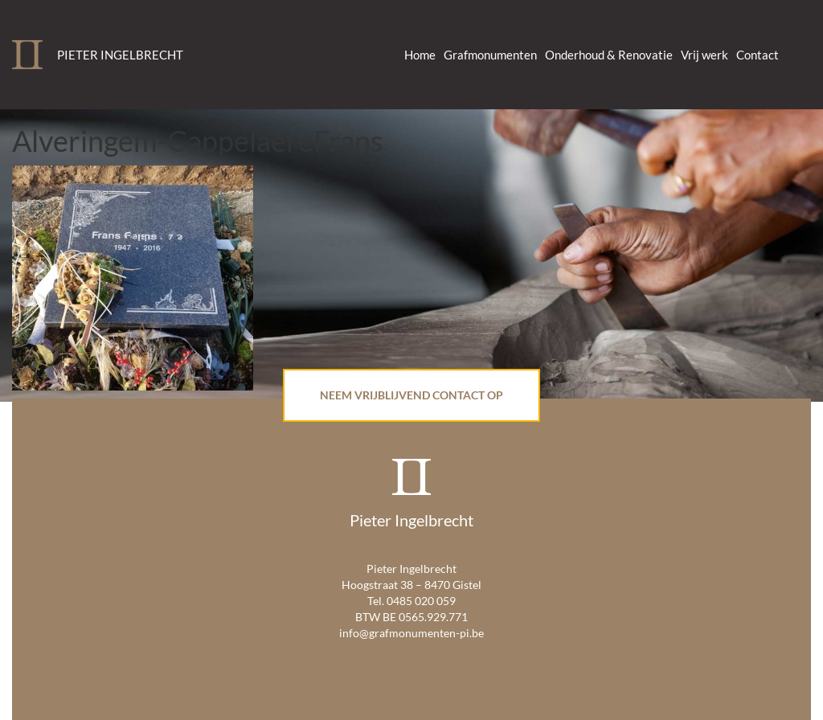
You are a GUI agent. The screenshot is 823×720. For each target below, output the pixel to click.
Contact (757, 54)
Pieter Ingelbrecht (120, 54)
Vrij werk (704, 54)
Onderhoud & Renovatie (609, 54)
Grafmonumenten (490, 54)
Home (420, 54)
